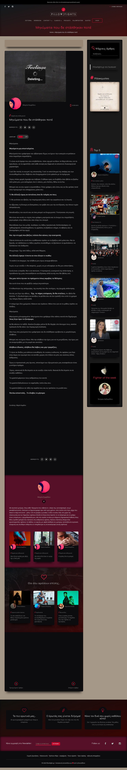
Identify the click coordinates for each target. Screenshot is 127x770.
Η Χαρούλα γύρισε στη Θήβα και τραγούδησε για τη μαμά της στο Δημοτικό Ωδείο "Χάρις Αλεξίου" (104, 352)
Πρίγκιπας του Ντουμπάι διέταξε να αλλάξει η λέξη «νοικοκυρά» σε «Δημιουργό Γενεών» (102, 310)
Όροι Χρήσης (82, 756)
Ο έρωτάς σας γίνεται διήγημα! (63, 716)
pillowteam (101, 258)
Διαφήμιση (62, 756)
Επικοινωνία (44, 756)
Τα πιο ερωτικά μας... (24, 716)
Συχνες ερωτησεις (117, 6)
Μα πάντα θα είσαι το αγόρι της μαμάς (43, 557)
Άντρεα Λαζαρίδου (103, 175)
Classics (58, 20)
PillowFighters (78, 20)
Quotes (87, 20)
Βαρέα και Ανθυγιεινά (18, 116)
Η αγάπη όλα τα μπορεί (65, 556)
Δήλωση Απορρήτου (93, 756)
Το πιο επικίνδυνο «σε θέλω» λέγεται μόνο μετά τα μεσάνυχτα (19, 618)
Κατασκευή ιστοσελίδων (63, 763)
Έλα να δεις (63, 612)
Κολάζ (94, 264)
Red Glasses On (96, 222)
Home (51, 32)
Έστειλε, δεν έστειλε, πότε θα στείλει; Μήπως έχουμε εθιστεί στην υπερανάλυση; (103, 186)
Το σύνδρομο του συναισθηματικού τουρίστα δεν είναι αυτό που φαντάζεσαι (43, 619)
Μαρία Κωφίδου (29, 105)
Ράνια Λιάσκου (21, 606)
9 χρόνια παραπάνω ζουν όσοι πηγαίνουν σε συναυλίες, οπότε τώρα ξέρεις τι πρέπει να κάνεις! (104, 269)
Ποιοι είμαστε (72, 756)
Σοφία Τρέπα (101, 216)
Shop (97, 20)
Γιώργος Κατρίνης (46, 606)
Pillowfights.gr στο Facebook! (104, 67)
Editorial (28, 20)
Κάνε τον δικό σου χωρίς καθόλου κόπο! (103, 717)
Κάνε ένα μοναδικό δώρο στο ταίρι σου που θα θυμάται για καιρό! (63, 721)
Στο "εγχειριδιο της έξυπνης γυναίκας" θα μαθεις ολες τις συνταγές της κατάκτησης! (102, 723)
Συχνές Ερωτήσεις (32, 756)
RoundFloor (81, 763)
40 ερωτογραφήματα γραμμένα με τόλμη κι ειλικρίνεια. (24, 721)
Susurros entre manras (18, 612)
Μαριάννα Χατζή (69, 606)
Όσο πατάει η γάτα (97, 181)
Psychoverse (39, 612)
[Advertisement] (43, 657)
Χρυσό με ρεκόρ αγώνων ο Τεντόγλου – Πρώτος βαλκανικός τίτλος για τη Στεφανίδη (104, 227)
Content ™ (47, 20)
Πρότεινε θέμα (53, 756)
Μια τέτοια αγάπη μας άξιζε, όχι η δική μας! (19, 557)
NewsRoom (37, 20)
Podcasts (67, 20)
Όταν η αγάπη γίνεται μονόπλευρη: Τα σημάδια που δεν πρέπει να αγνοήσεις (66, 619)
